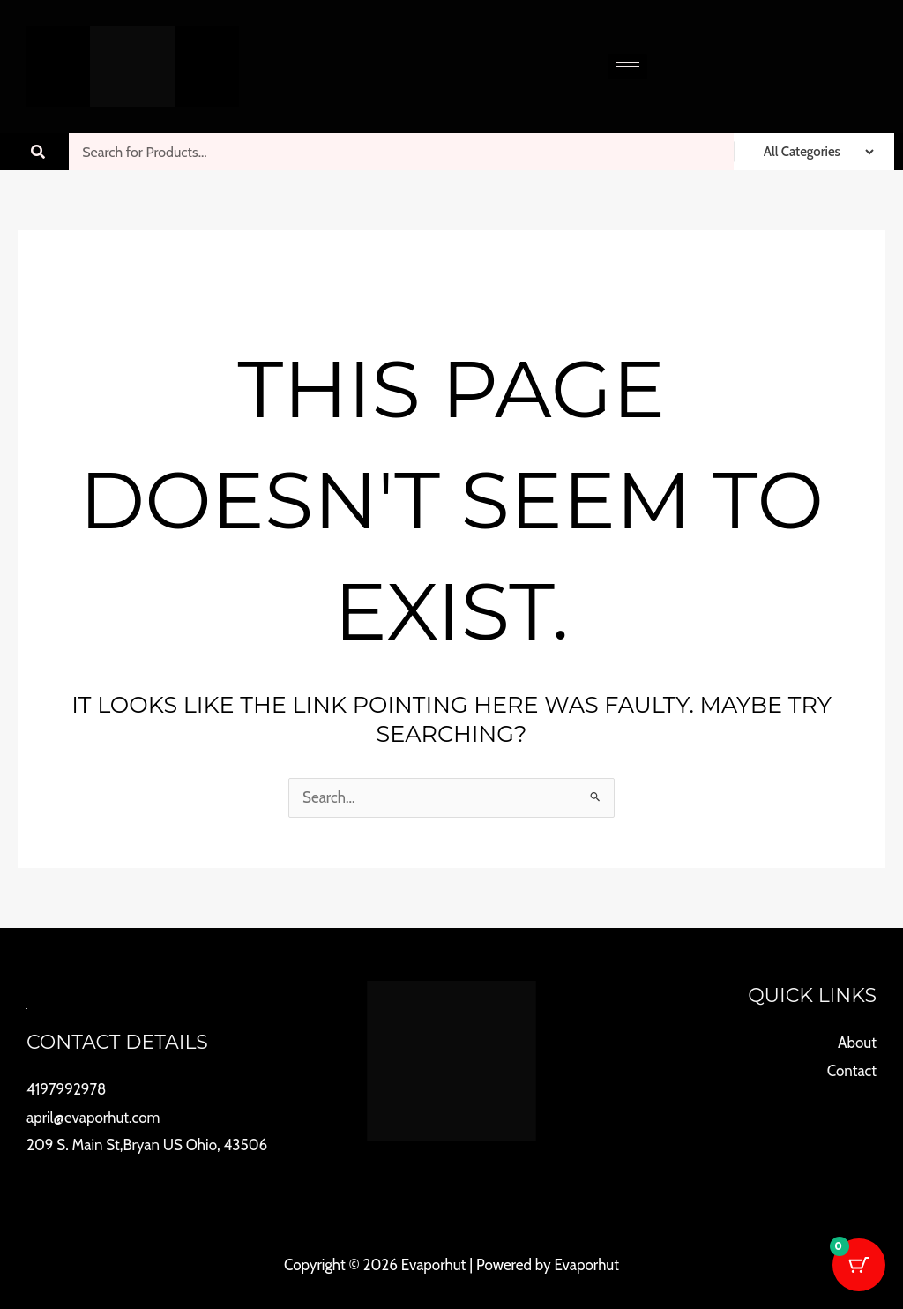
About (857, 1042)
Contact (852, 1071)
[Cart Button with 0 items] (858, 1264)
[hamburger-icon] (627, 66)
